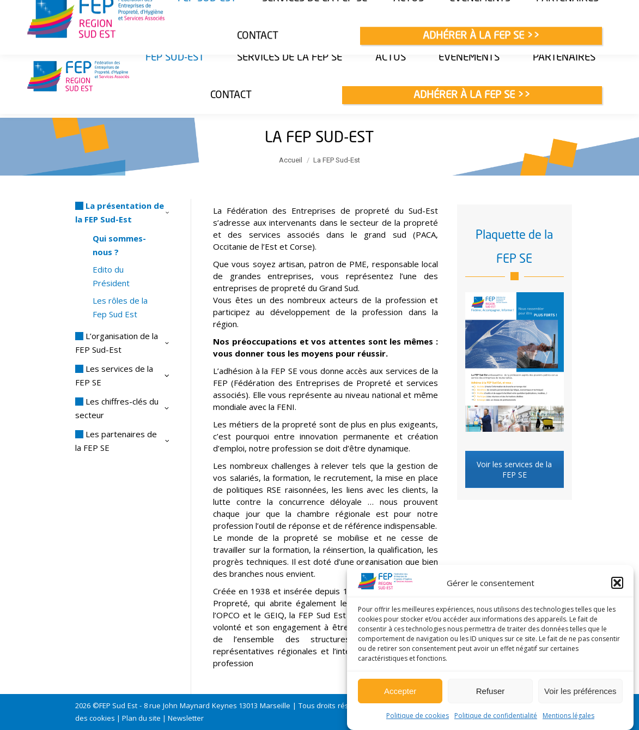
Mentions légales (568, 715)
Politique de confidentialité (495, 715)
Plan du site (141, 718)
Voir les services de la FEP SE (514, 469)
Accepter (400, 691)
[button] (617, 582)
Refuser (490, 691)
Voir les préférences (580, 691)
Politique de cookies (417, 715)
